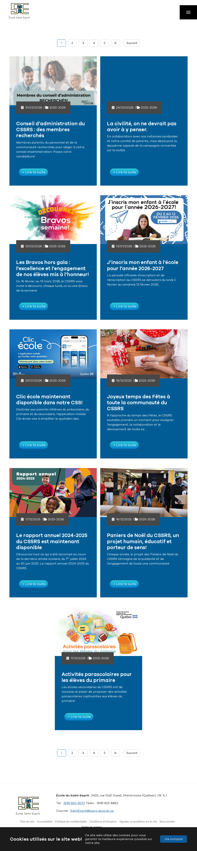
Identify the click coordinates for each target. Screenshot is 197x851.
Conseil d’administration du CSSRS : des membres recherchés (50, 129)
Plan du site (27, 821)
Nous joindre (167, 821)
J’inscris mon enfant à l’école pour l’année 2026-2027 (142, 265)
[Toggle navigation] (188, 12)
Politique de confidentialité (71, 821)
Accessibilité (44, 821)
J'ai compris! (173, 839)
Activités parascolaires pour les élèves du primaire (97, 677)
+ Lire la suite (33, 172)
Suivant (132, 43)
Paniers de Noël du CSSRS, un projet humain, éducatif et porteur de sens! (143, 541)
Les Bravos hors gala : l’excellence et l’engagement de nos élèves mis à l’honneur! (52, 268)
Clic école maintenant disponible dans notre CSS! (49, 399)
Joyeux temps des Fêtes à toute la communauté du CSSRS (138, 402)
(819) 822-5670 (74, 803)
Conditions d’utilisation (103, 821)
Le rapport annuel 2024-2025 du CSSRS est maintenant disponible (51, 541)
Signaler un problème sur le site (138, 821)
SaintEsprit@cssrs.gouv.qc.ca (92, 811)
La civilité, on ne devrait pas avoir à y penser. (141, 126)
